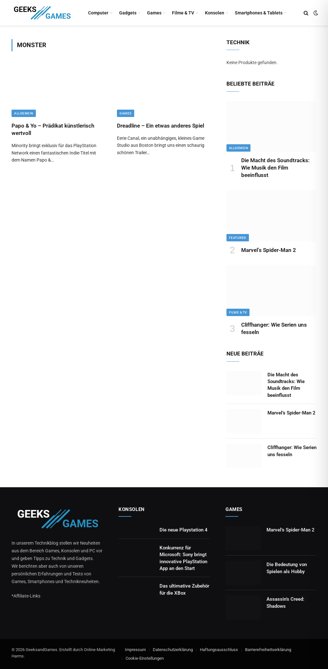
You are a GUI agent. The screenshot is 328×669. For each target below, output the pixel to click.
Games (154, 12)
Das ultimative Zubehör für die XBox (184, 589)
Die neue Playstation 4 (184, 530)
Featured (237, 237)
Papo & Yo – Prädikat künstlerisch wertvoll (53, 129)
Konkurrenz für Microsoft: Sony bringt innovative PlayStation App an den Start (183, 558)
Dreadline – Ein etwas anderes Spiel (160, 125)
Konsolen (214, 12)
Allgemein (23, 113)
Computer (98, 12)
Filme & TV (183, 12)
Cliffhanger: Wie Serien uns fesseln (274, 328)
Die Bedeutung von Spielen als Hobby (286, 568)
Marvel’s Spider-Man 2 (268, 250)
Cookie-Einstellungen (145, 658)
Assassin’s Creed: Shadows (285, 602)
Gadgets (127, 12)
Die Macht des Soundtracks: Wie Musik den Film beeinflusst (275, 167)
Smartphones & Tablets (259, 12)
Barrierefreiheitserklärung (268, 649)
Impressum (135, 649)
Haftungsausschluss (219, 649)
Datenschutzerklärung (173, 649)
